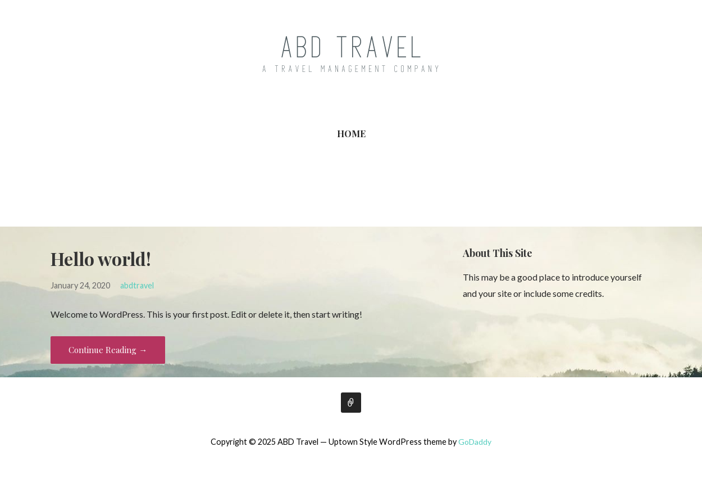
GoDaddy (474, 441)
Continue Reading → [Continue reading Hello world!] (108, 349)
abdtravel (137, 285)
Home (351, 133)
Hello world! (101, 258)
